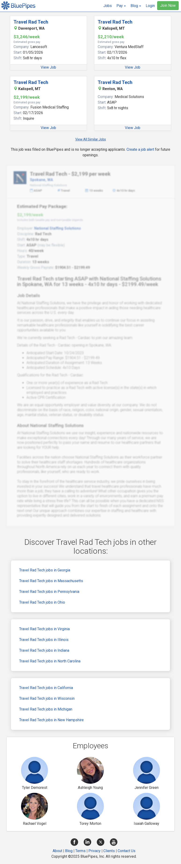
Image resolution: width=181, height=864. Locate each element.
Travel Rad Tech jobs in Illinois (44, 639)
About (57, 851)
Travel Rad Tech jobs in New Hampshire (51, 720)
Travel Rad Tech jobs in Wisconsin (47, 698)
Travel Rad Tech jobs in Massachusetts (51, 581)
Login (150, 5)
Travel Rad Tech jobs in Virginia (44, 629)
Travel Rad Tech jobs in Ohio (42, 602)
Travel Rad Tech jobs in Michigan (45, 709)
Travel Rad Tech (31, 22)
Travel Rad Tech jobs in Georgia (44, 570)
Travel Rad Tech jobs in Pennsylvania (49, 591)
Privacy (94, 851)
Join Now (168, 5)
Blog (68, 851)
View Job (48, 67)
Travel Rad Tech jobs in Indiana (44, 650)
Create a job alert (140, 149)
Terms (80, 851)
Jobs (107, 5)
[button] (121, 6)
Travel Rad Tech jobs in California (46, 688)
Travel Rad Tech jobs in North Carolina (49, 661)
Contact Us (126, 851)
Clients (109, 851)
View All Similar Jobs (90, 139)
